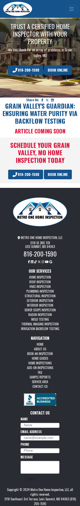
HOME (40, 344)
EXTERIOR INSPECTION (40, 300)
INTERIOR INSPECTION (40, 305)
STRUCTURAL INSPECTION (40, 296)
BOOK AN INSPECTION (40, 353)
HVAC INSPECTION (40, 286)
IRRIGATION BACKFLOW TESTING (40, 328)
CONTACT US (40, 386)
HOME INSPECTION (40, 277)
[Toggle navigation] (71, 9)
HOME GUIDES (40, 358)
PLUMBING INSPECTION (40, 291)
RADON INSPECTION (40, 314)
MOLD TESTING (40, 319)
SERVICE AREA (40, 381)
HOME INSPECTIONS (40, 363)
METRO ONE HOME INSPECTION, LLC (40, 237)
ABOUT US (40, 349)
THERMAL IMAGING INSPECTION (40, 324)
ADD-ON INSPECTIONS (40, 367)
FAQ (40, 372)
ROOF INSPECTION (40, 282)
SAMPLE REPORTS (40, 377)
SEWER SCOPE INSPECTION (40, 310)
